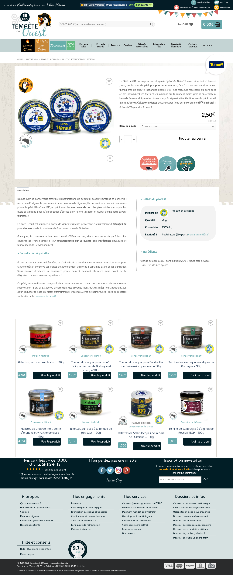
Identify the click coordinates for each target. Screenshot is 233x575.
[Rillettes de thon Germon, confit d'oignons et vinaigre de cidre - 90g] (41, 403)
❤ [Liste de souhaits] (110, 158)
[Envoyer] (151, 24)
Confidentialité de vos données (88, 516)
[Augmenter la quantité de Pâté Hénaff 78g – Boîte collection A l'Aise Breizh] (134, 139)
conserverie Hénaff (198, 234)
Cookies (24, 511)
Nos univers (128, 533)
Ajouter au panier (193, 138)
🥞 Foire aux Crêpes (42, 45)
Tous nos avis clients (54, 469)
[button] (195, 7)
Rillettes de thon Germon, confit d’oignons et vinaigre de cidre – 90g (40, 432)
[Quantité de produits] (128, 139)
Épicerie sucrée (100, 45)
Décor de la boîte (127, 126)
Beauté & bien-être (176, 45)
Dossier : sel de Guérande (187, 520)
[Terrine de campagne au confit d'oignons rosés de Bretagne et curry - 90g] (91, 336)
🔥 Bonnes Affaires (28, 45)
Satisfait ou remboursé (83, 520)
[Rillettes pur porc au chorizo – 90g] (41, 336)
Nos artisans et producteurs (35, 507)
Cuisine (128, 45)
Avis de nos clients (30, 524)
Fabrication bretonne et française (89, 511)
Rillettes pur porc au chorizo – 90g (40, 362)
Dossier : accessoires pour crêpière (192, 524)
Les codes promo (131, 528)
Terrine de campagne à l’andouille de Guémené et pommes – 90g (141, 364)
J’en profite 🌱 (144, 4)
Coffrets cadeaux (192, 45)
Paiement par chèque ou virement (140, 507)
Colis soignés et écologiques (87, 507)
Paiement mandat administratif (139, 511)
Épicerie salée (83, 45)
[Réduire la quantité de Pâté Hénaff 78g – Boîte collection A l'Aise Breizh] (122, 139)
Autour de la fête (159, 45)
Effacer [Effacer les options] (212, 121)
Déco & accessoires (142, 45)
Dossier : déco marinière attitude (191, 528)
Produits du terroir (50, 59)
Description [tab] (23, 190)
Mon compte (27, 554)
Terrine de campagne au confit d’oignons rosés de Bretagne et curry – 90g (91, 366)
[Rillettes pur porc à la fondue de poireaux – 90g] (91, 403)
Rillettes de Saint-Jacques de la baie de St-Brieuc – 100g (141, 435)
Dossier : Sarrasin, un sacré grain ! (191, 537)
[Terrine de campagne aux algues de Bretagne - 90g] (191, 336)
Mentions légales (29, 516)
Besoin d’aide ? (203, 2)
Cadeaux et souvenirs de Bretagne (192, 503)
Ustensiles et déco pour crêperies (191, 511)
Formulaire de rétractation (85, 524)
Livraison (76, 503)
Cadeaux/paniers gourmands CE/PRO (142, 503)
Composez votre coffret (135, 524)
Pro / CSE (224, 2)
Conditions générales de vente (36, 520)
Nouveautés (57, 45)
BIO (70, 45)
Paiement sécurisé (81, 528)
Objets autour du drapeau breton (191, 507)
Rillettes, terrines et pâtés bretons (78, 59)
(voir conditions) (149, 163)
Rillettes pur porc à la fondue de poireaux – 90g (91, 430)
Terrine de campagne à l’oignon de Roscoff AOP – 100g (191, 430)
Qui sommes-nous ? (30, 503)
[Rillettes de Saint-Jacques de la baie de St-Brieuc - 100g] (141, 403)
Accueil (20, 59)
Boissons (115, 45)
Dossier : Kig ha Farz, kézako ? (189, 533)
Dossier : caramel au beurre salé (190, 516)
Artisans (207, 45)
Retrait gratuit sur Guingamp (137, 516)
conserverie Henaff (45, 296)
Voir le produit (50, 375)
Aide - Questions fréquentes (35, 548)
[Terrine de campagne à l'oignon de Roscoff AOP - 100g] (191, 403)
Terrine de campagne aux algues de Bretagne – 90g (191, 364)
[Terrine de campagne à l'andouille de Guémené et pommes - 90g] (141, 336)
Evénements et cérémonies (136, 520)
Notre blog (114, 479)
